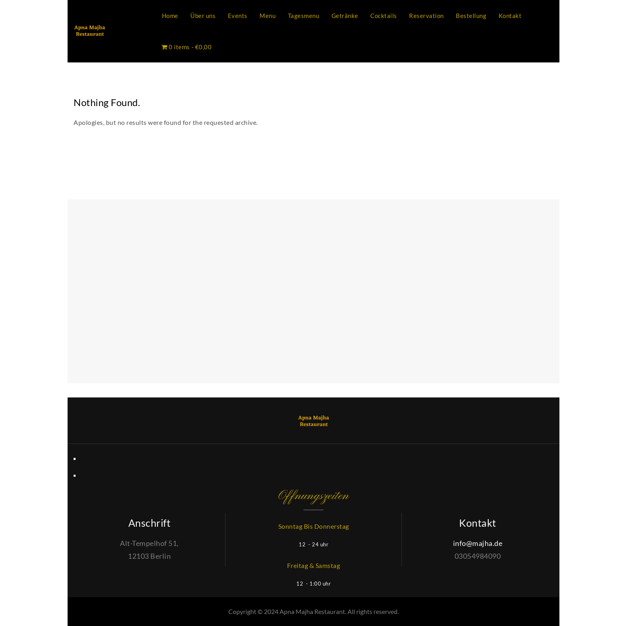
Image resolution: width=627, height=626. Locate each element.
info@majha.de (478, 543)
